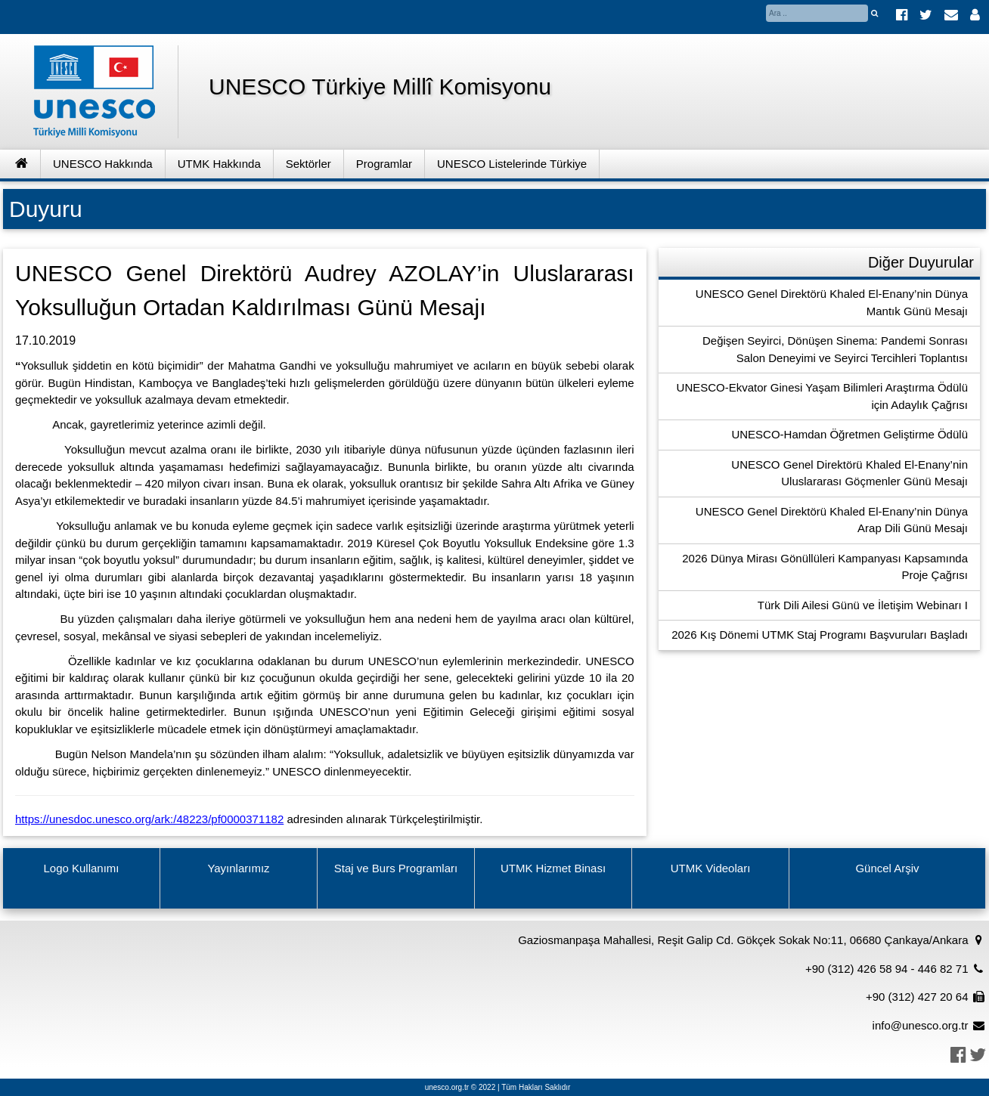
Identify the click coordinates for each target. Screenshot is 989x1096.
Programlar (384, 163)
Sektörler (308, 163)
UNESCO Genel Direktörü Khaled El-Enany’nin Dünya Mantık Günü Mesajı (832, 302)
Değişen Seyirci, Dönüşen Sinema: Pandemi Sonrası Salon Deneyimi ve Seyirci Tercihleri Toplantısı (835, 349)
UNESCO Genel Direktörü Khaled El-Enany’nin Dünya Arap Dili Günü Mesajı (832, 520)
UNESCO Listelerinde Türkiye (512, 163)
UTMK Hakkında (219, 163)
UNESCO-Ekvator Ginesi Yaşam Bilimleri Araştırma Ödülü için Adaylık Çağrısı (822, 396)
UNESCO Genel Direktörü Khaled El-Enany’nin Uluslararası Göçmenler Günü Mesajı (849, 473)
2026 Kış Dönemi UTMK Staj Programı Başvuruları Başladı (819, 634)
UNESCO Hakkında (103, 163)
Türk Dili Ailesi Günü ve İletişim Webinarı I (863, 605)
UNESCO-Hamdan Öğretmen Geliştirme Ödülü (849, 434)
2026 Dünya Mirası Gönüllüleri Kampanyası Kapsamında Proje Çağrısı (825, 567)
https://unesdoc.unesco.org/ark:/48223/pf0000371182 (149, 819)
